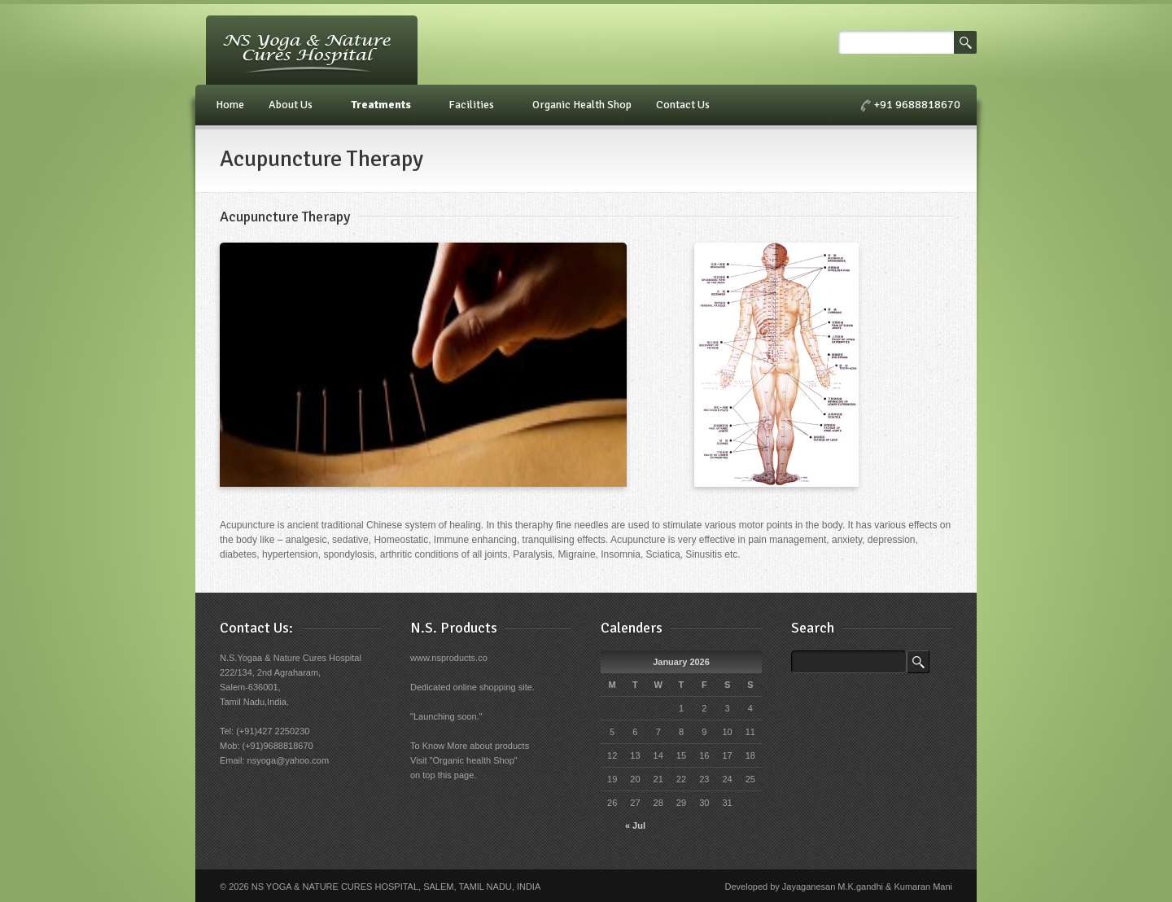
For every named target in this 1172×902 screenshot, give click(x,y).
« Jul (635, 825)
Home (230, 105)
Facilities (473, 105)
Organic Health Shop (582, 105)
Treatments (383, 105)
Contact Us (685, 105)
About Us (293, 105)
